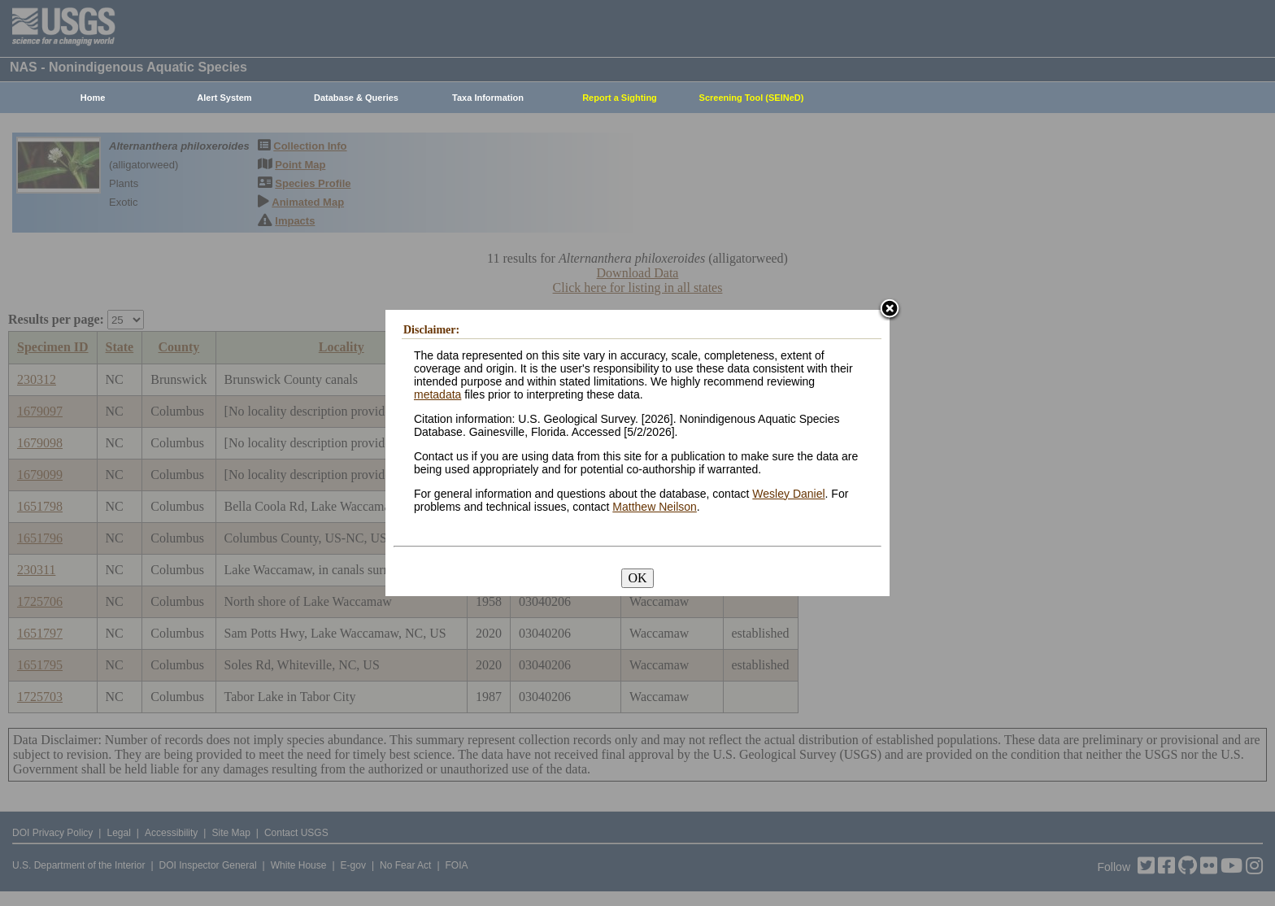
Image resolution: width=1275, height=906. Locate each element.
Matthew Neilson (654, 506)
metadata (437, 394)
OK (637, 578)
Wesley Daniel (788, 493)
